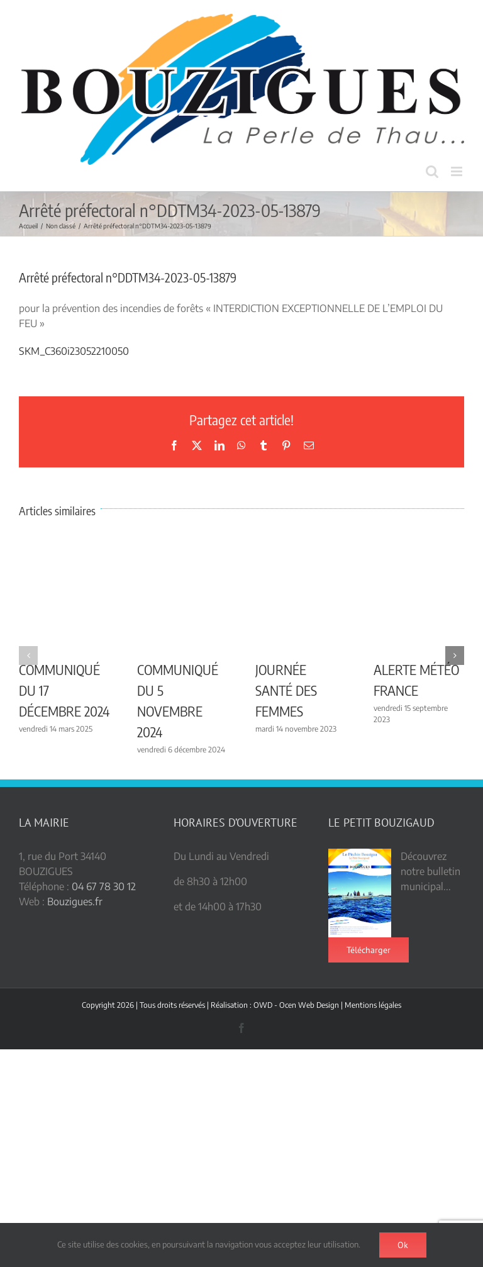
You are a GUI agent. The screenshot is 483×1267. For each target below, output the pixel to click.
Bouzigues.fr (75, 901)
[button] (28, 655)
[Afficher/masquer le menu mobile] (457, 171)
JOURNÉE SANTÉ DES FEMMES (286, 690)
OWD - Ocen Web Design (296, 1005)
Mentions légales (373, 1005)
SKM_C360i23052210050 (74, 351)
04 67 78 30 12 (104, 886)
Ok (402, 1245)
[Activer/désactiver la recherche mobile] (432, 171)
